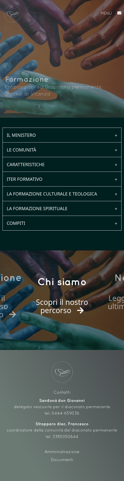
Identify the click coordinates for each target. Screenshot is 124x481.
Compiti (16, 223)
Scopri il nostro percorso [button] (62, 306)
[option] (62, 300)
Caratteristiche (26, 164)
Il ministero (21, 135)
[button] (67, 14)
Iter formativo (24, 179)
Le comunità (21, 150)
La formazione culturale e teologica (52, 194)
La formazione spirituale (37, 208)
